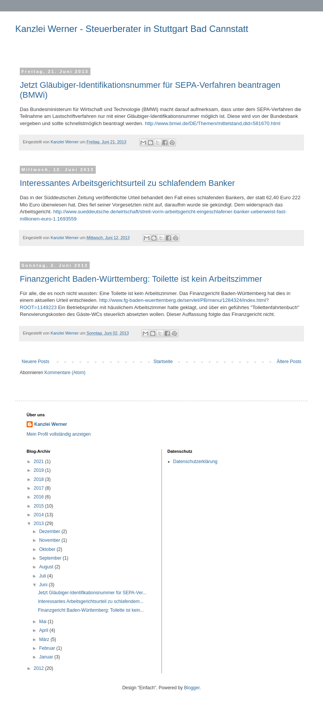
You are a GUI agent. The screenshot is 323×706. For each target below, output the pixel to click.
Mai (43, 621)
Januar (46, 657)
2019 (39, 470)
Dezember (50, 531)
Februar (47, 648)
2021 (39, 461)
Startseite (163, 361)
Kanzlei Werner (50, 424)
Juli (43, 576)
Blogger (192, 687)
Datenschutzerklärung (195, 461)
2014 (39, 514)
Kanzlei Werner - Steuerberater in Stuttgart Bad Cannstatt (131, 29)
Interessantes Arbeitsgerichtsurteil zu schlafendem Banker (127, 183)
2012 (39, 668)
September (51, 558)
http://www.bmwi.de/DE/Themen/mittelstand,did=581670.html (212, 123)
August (47, 567)
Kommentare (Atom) (65, 372)
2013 (39, 523)
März (45, 639)
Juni (44, 584)
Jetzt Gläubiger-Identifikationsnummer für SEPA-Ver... (92, 592)
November (50, 540)
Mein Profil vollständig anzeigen (59, 434)
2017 (39, 488)
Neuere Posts (35, 361)
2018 (39, 479)
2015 (39, 506)
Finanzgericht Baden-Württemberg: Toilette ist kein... (91, 610)
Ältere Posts (289, 361)
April (44, 630)
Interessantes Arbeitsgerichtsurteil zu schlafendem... (90, 601)
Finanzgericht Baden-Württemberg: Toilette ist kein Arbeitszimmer (141, 279)
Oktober (48, 549)
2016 (39, 497)
